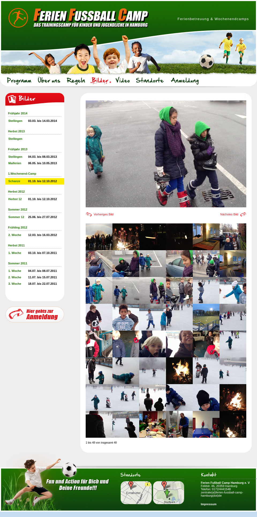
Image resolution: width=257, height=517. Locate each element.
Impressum (209, 504)
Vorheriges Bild (104, 214)
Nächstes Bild (229, 214)
